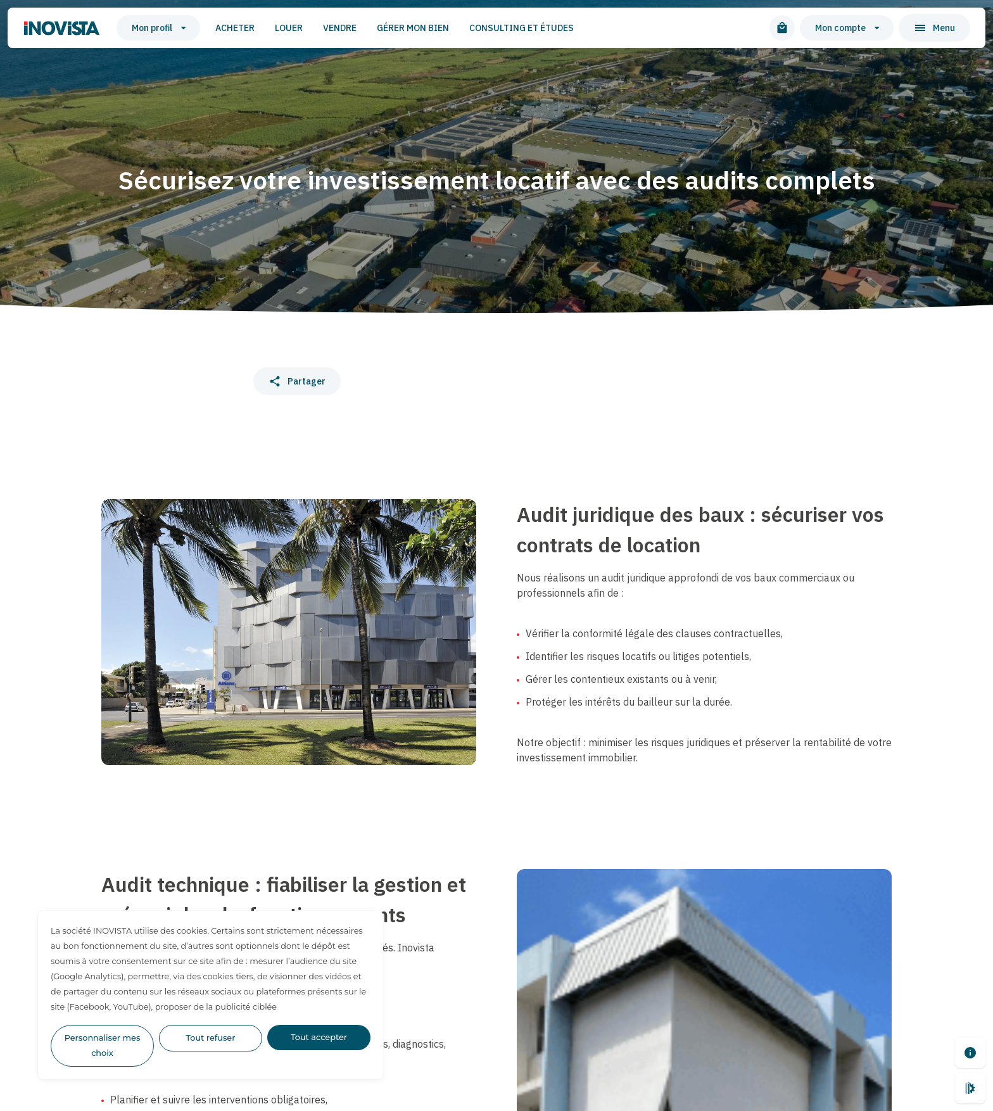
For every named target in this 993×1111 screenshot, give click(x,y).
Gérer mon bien (413, 28)
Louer (289, 28)
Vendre (340, 28)
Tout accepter (319, 1037)
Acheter (235, 28)
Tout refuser (211, 1038)
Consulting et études (521, 28)
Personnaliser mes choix (103, 1045)
